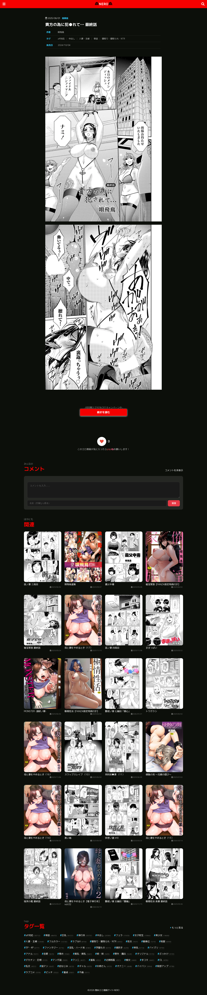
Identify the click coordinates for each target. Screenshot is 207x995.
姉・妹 (103, 953)
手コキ (148, 959)
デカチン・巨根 (37, 959)
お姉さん (104, 966)
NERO (103, 4)
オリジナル (145, 953)
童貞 (69, 972)
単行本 (85, 935)
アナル (32, 953)
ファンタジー (54, 947)
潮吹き (122, 947)
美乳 (139, 947)
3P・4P (32, 947)
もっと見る (177, 927)
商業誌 (65, 18)
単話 (96, 38)
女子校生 (143, 935)
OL (163, 959)
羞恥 (95, 959)
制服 (166, 941)
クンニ (79, 959)
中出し (72, 38)
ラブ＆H (79, 941)
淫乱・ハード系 (80, 947)
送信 (174, 503)
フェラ (123, 935)
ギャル (85, 966)
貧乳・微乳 (83, 953)
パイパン (144, 966)
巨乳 (67, 935)
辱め (64, 953)
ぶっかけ (166, 953)
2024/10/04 (64, 45)
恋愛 (49, 953)
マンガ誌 (60, 959)
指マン (47, 966)
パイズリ (156, 947)
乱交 (31, 966)
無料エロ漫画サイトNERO (107, 990)
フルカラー (58, 941)
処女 (132, 941)
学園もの (103, 947)
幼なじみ (66, 966)
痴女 (131, 959)
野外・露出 (123, 953)
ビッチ (52, 972)
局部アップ (165, 966)
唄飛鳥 (61, 32)
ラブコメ (33, 972)
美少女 (162, 935)
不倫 (84, 972)
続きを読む (103, 412)
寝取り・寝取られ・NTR (113, 38)
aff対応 (61, 38)
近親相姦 (113, 959)
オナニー (124, 966)
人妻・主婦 (84, 38)
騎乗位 (149, 941)
